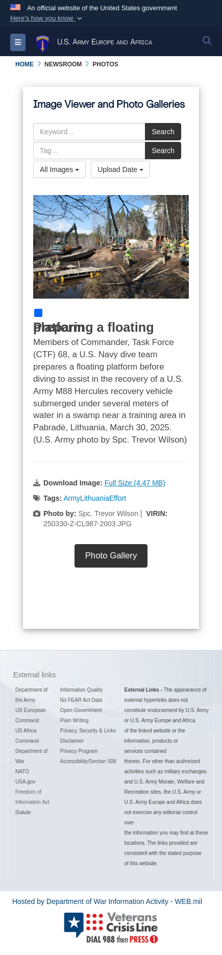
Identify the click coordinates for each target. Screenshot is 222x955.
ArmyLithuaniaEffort (94, 498)
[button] (47, 18)
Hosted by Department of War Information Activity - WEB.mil (107, 901)
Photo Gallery (111, 555)
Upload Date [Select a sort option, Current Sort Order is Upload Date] (120, 169)
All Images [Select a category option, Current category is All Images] (59, 169)
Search (163, 132)
